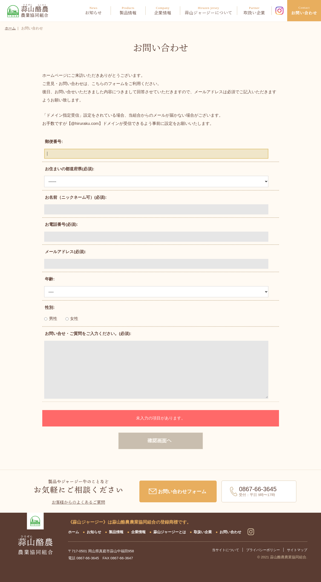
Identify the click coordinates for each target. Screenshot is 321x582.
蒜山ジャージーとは (169, 532)
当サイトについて (225, 550)
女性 (71, 318)
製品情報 (116, 532)
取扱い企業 (203, 532)
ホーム (10, 28)
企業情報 (138, 532)
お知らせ (94, 532)
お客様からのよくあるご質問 (78, 502)
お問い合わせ (230, 532)
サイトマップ (297, 550)
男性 (50, 318)
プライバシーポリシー (263, 550)
